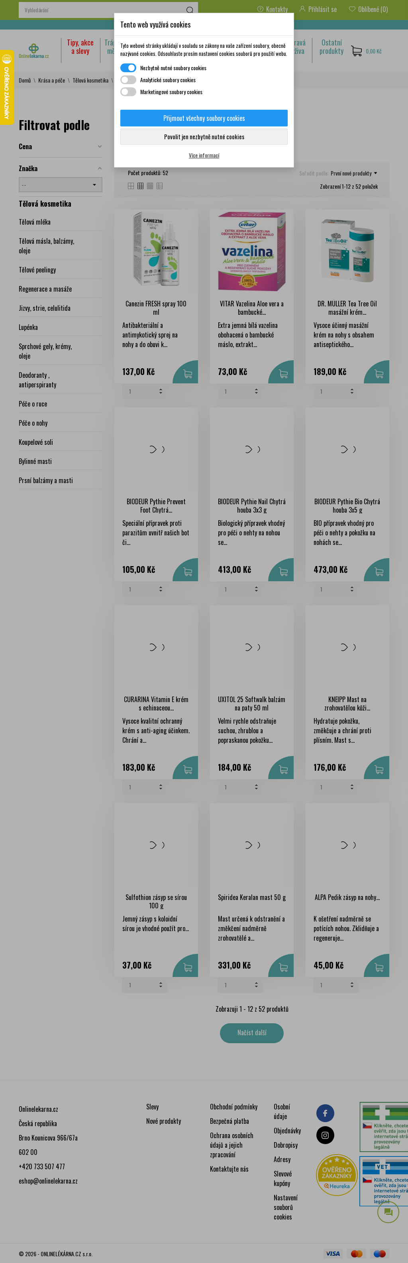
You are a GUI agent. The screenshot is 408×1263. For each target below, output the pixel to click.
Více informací (204, 155)
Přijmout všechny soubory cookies (204, 118)
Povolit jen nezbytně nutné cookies (204, 136)
